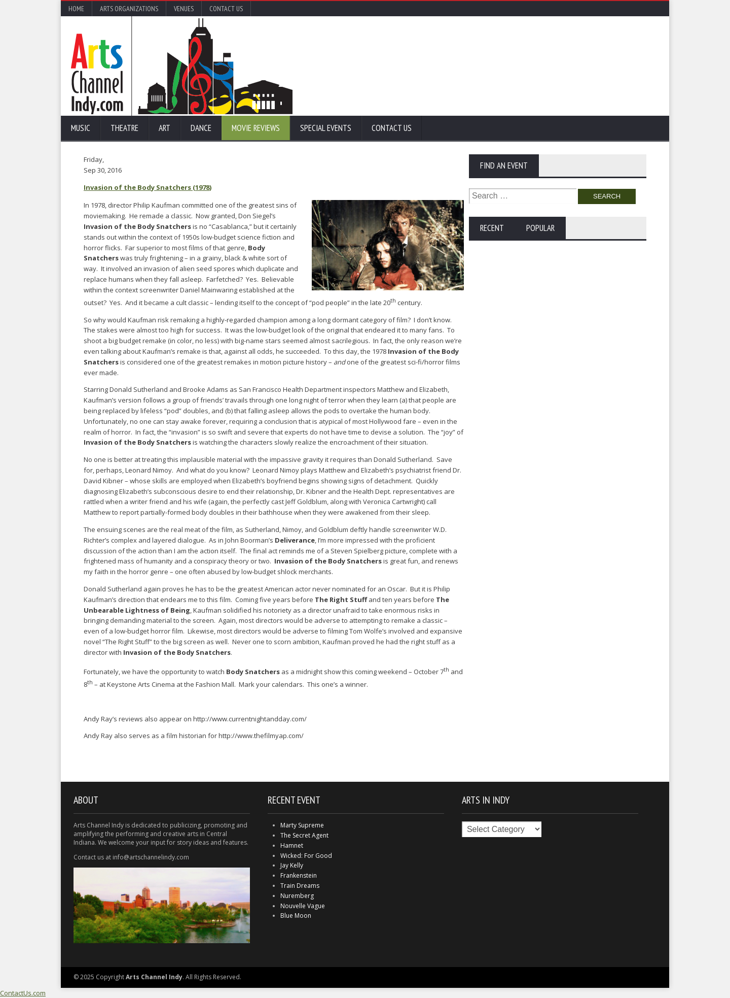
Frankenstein (298, 875)
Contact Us (226, 8)
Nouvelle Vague (302, 906)
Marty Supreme (302, 825)
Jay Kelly (291, 865)
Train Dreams (299, 885)
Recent (492, 228)
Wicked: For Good (306, 855)
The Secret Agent (304, 835)
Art (164, 128)
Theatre (124, 128)
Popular (540, 228)
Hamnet (291, 845)
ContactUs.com (23, 992)
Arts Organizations (129, 8)
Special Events (325, 128)
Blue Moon (295, 915)
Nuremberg (297, 895)
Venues (184, 8)
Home (76, 8)
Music (80, 128)
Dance (201, 128)
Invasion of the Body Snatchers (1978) (147, 187)
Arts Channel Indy (182, 66)
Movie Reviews (256, 128)
